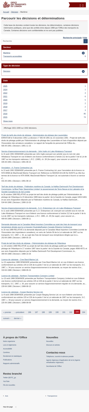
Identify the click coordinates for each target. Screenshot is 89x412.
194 (83, 312)
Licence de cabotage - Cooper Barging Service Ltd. (22, 292)
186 (29, 312)
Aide (85, 38)
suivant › (6, 318)
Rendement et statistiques (12, 356)
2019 (44, 103)
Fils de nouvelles (9, 385)
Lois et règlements (9, 345)
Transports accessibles (44, 56)
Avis (6, 396)
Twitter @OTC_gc (9, 377)
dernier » (17, 318)
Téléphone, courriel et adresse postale (60, 356)
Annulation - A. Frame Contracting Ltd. (17, 168)
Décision (14, 12)
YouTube (6, 381)
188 (43, 312)
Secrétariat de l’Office (54, 366)
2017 (44, 110)
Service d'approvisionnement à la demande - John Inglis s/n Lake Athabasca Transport (36, 151)
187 (36, 312)
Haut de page (9, 407)
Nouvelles (49, 341)
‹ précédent (19, 312)
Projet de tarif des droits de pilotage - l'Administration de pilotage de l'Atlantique (33, 243)
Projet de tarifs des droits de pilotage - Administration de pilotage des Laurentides (34, 135)
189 (50, 312)
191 (63, 312)
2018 (44, 107)
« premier (7, 312)
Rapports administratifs (11, 363)
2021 (44, 96)
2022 (44, 93)
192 (70, 312)
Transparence (52, 396)
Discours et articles (53, 345)
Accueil (6, 12)
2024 (44, 89)
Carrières (6, 352)
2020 (44, 100)
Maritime (6, 53)
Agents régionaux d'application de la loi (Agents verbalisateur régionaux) (63, 361)
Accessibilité (7, 349)
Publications (7, 360)
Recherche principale (72, 38)
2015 (44, 117)
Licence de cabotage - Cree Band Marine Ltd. (20, 260)
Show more (8, 121)
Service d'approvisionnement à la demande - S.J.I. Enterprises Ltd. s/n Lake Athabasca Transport (41, 208)
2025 (44, 86)
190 (57, 312)
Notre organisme (9, 341)
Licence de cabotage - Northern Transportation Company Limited (27, 276)
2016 (44, 113)
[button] (77, 5)
